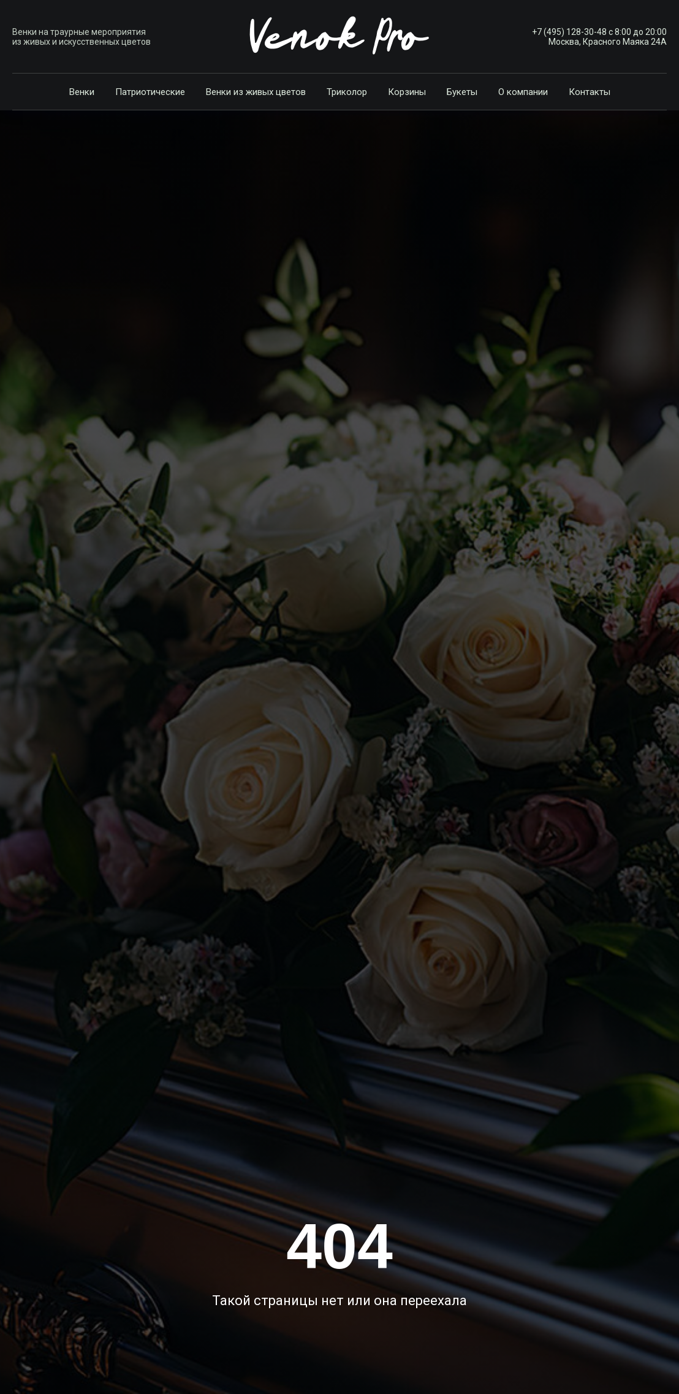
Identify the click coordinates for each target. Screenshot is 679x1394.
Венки (81, 91)
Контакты (589, 91)
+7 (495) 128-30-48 (569, 32)
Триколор (347, 91)
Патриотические (150, 91)
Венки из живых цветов (256, 91)
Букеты (462, 91)
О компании (523, 91)
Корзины (407, 91)
